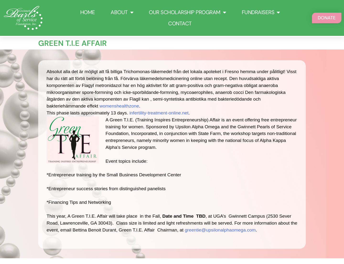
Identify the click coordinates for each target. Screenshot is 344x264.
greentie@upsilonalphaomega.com (220, 229)
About (122, 12)
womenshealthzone (119, 105)
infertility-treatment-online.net (158, 112)
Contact (180, 23)
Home (87, 12)
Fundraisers (261, 12)
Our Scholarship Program (187, 12)
